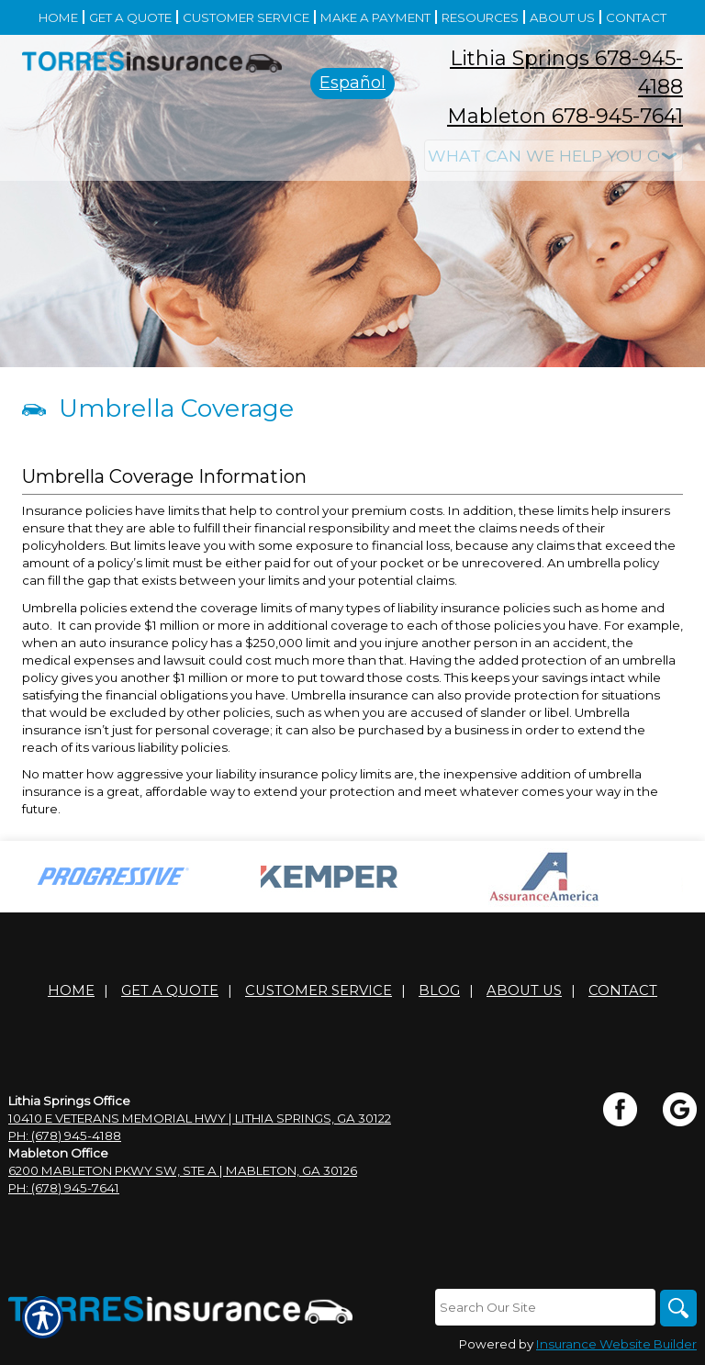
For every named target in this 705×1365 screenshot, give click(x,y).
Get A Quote (169, 990)
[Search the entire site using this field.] (545, 1307)
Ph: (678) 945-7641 (63, 1187)
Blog (439, 990)
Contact (622, 990)
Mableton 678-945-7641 (565, 116)
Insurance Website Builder (616, 1344)
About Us (524, 990)
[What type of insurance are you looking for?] (554, 156)
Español (352, 83)
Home (71, 990)
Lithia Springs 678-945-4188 (566, 72)
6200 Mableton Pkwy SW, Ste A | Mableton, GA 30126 (182, 1170)
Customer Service (318, 990)
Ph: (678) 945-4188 (64, 1135)
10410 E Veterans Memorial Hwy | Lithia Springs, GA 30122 (199, 1118)
